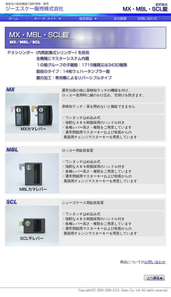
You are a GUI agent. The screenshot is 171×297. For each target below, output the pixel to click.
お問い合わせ (155, 262)
